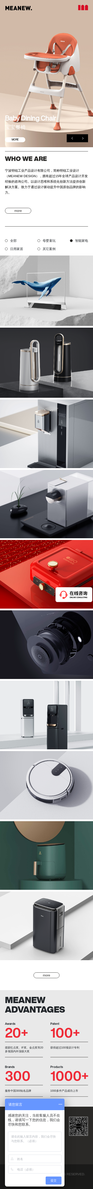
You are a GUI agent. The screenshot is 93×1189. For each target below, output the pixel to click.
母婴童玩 (46, 240)
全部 (11, 240)
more (18, 211)
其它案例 (46, 249)
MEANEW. (18, 8)
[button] (72, 138)
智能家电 (79, 240)
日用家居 (14, 249)
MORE (15, 139)
